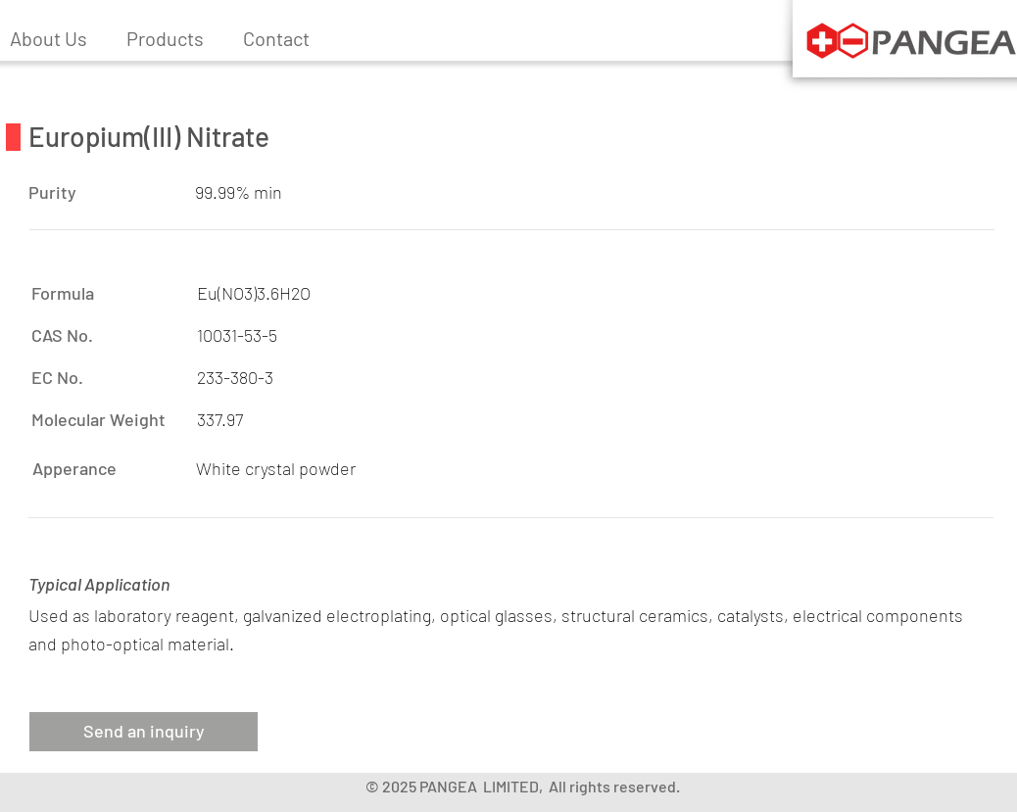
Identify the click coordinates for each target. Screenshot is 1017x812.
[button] (165, 38)
